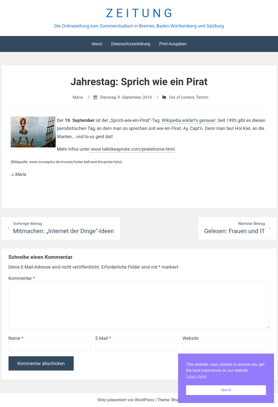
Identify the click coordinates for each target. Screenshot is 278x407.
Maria (78, 97)
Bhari (176, 400)
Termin (202, 97)
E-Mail (103, 338)
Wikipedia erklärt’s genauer (189, 120)
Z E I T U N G (139, 13)
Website (191, 338)
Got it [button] (226, 390)
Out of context (181, 97)
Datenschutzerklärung (130, 43)
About (96, 43)
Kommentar (21, 278)
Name (15, 338)
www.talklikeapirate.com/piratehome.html (132, 149)
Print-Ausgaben (172, 43)
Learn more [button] (196, 376)
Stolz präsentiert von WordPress (126, 400)
